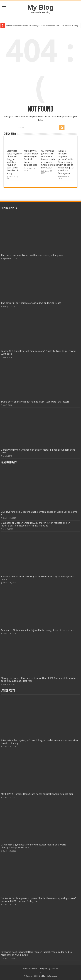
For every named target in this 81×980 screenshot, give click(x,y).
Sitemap (54, 968)
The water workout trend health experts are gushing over (32, 255)
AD (35, 968)
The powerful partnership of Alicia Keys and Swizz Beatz (31, 303)
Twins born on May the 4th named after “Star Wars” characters (35, 401)
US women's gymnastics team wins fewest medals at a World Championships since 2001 (49, 159)
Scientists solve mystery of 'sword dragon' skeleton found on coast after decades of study (42, 25)
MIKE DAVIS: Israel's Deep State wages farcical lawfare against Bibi (31, 157)
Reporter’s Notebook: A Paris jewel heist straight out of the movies (37, 630)
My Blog (41, 7)
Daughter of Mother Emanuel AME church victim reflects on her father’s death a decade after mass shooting (35, 524)
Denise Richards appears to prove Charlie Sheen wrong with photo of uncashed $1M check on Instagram (66, 162)
